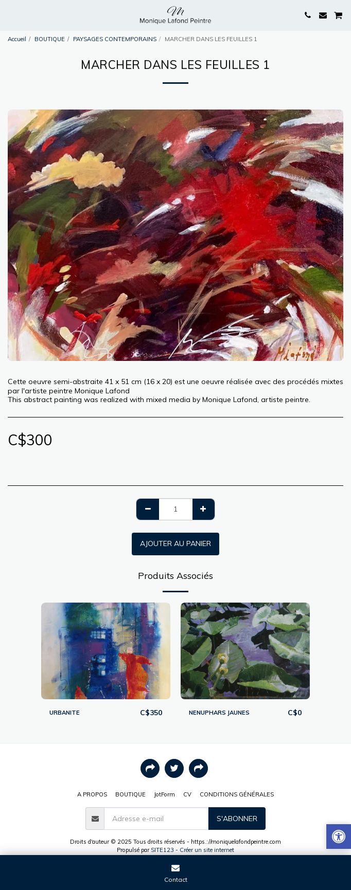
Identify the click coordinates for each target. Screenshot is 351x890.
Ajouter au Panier (175, 543)
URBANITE (64, 712)
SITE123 (162, 849)
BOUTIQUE (49, 39)
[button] (11, 15)
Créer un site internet (207, 849)
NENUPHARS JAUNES (219, 712)
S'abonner (237, 818)
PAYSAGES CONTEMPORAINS (114, 39)
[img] (105, 651)
